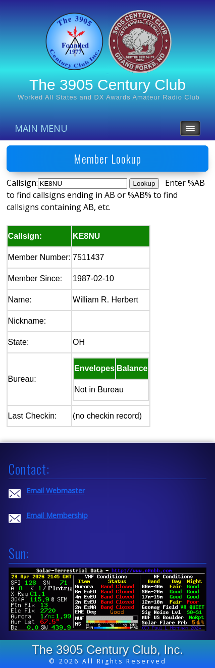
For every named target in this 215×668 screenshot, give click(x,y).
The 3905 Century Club (107, 84)
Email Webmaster (55, 490)
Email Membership (57, 515)
